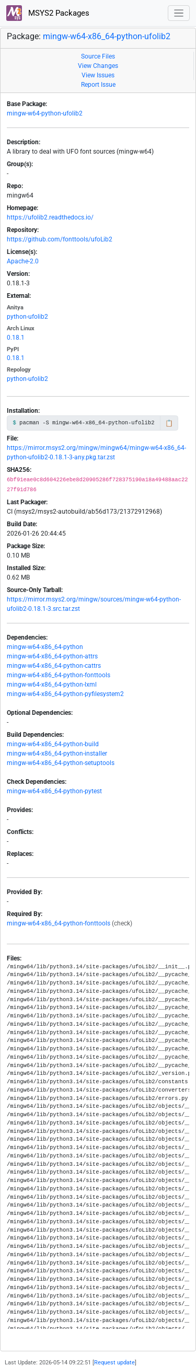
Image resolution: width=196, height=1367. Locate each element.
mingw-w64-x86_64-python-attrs (52, 656)
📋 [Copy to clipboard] (169, 423)
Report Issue (98, 84)
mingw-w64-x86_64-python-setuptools (60, 763)
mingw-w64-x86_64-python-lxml (52, 684)
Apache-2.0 (23, 261)
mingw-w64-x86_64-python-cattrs (54, 665)
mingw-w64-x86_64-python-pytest (54, 791)
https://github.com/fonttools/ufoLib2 (59, 239)
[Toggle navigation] (179, 13)
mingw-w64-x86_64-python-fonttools (58, 675)
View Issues (98, 75)
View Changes (98, 65)
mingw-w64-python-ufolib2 (45, 113)
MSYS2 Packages (47, 13)
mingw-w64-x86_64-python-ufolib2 (106, 36)
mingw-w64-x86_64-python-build (53, 744)
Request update (114, 1362)
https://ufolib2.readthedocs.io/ (50, 217)
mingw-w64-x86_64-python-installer (57, 753)
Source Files (98, 56)
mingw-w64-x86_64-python (45, 647)
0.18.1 (16, 337)
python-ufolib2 (27, 316)
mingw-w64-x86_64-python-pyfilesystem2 (65, 694)
